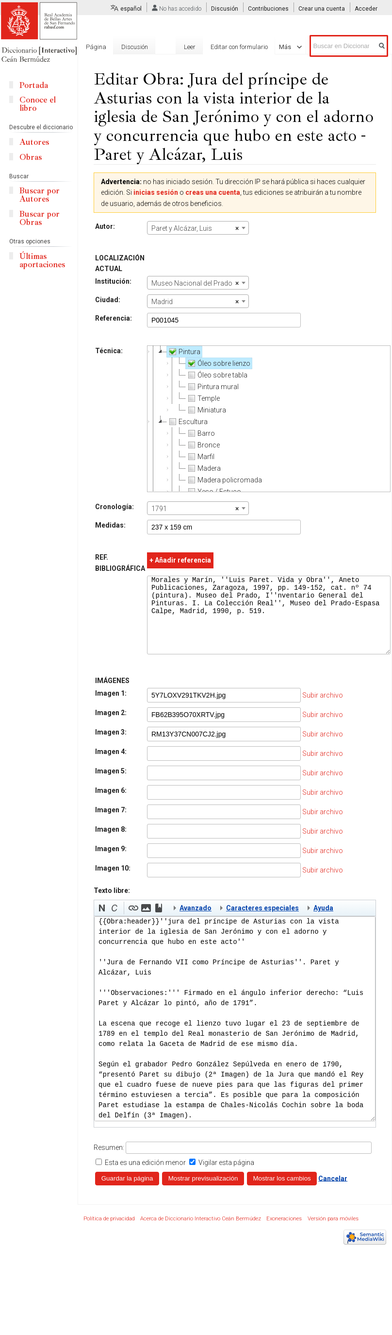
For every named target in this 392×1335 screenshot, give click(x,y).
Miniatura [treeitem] (206, 410)
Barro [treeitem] (200, 433)
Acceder (366, 8)
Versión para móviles (333, 1233)
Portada (33, 85)
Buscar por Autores (39, 195)
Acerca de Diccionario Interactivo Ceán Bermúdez (200, 1233)
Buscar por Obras (39, 218)
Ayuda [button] (323, 922)
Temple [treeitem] (203, 398)
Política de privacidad (109, 1233)
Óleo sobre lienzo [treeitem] (218, 363)
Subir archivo (322, 710)
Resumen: (109, 1162)
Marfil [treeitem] (200, 456)
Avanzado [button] (196, 922)
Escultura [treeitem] (187, 422)
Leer (188, 47)
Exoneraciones (284, 1233)
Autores (34, 142)
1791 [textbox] (195, 508)
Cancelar (332, 1193)
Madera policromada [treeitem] (224, 480)
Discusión (224, 8)
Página (96, 47)
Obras (30, 157)
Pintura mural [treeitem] (212, 387)
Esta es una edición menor (145, 1177)
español (131, 8)
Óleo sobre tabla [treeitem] (216, 375)
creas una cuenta (212, 192)
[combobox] (198, 228)
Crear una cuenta (321, 8)
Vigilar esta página (226, 1177)
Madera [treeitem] (203, 468)
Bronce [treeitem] (203, 445)
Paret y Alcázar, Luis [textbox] (195, 228)
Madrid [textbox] (195, 301)
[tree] (269, 418)
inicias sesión (155, 192)
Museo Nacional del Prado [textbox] (195, 283)
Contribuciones (268, 8)
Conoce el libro (37, 104)
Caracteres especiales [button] (262, 922)
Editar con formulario (237, 47)
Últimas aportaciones (42, 260)
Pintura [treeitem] (183, 352)
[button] (102, 922)
